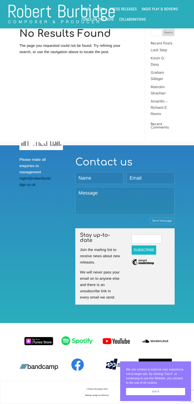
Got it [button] (155, 391)
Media (100, 9)
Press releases (123, 9)
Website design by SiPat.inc (97, 395)
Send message (162, 220)
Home (85, 9)
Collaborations (132, 20)
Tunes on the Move (97, 20)
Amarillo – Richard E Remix (159, 107)
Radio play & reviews (160, 9)
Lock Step (159, 50)
